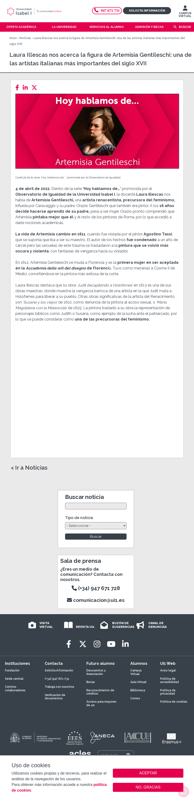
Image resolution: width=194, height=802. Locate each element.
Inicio (13, 38)
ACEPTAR (148, 773)
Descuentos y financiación (96, 672)
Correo (135, 698)
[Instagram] (97, 644)
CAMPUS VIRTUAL (185, 12)
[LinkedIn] (27, 88)
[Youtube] (111, 644)
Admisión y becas (149, 27)
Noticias (25, 38)
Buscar (185, 27)
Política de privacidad (168, 692)
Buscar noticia (84, 497)
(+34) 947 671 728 (96, 588)
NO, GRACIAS (148, 787)
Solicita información (147, 10)
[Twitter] (35, 88)
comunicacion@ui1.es (96, 600)
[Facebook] (18, 88)
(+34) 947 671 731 (57, 678)
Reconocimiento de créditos (100, 692)
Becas (90, 682)
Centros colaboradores (15, 688)
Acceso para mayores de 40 (101, 703)
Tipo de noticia (79, 518)
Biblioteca (137, 690)
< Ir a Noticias (29, 468)
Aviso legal (168, 670)
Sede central (14, 678)
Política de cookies (173, 701)
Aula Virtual (138, 682)
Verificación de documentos (55, 696)
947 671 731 (107, 11)
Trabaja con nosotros (59, 686)
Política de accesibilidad (169, 680)
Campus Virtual (136, 672)
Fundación (12, 670)
